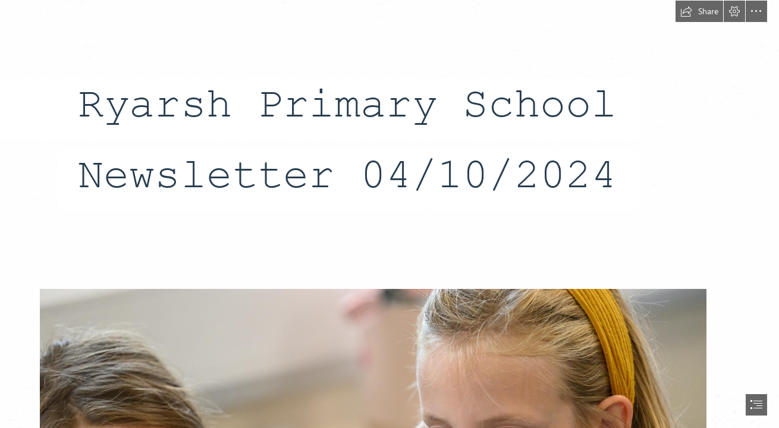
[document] (389, 214)
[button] (699, 11)
